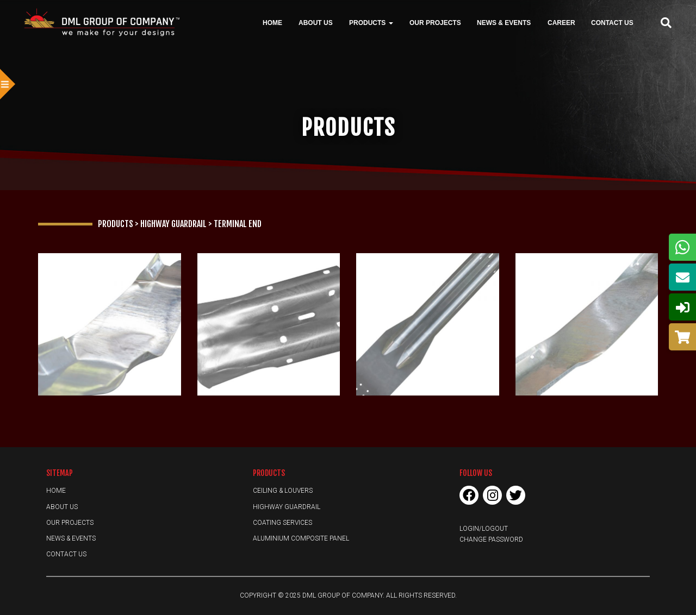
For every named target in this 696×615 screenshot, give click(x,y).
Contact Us (612, 22)
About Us (316, 22)
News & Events (504, 22)
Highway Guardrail (286, 507)
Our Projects (435, 22)
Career (561, 22)
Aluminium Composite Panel (301, 538)
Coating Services (282, 522)
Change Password (491, 539)
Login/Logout (483, 528)
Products (371, 22)
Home (272, 22)
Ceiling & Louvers (283, 490)
